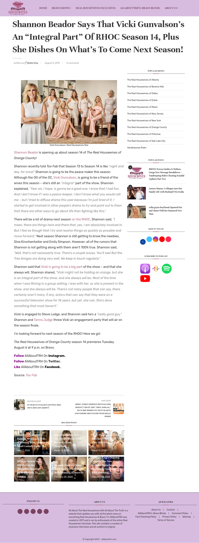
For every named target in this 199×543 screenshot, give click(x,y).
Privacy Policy (169, 516)
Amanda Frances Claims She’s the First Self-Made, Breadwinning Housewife (68, 469)
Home (43, 8)
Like (17, 367)
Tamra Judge (43, 320)
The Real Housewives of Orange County (147, 127)
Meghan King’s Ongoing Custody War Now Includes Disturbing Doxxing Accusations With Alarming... (105, 465)
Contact (171, 509)
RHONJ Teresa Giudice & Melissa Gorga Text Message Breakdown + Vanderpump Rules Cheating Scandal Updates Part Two (166, 174)
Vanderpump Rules (136, 147)
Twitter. (54, 361)
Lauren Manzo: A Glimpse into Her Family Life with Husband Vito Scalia (166, 190)
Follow (19, 356)
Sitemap (186, 516)
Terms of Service (165, 520)
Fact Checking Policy (145, 516)
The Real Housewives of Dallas (142, 93)
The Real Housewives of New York (144, 120)
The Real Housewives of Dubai (142, 100)
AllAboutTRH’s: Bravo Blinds (140, 8)
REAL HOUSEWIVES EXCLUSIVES (96, 8)
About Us (171, 8)
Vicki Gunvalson (64, 177)
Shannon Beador (26, 152)
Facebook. (53, 367)
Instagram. (56, 356)
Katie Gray (32, 63)
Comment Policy (180, 513)
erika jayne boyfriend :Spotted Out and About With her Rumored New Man (165, 210)
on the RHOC (81, 219)
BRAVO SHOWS (61, 8)
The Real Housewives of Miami (142, 107)
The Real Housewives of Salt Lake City (146, 141)
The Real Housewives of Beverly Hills (145, 86)
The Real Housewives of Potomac (144, 134)
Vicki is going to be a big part (61, 267)
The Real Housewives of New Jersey (145, 113)
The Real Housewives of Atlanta (143, 80)
